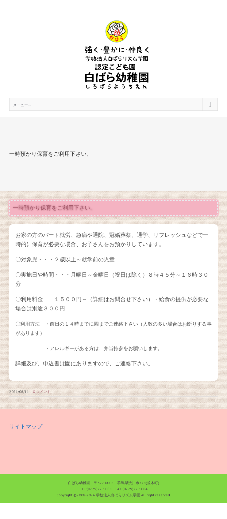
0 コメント (42, 391)
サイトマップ (25, 426)
